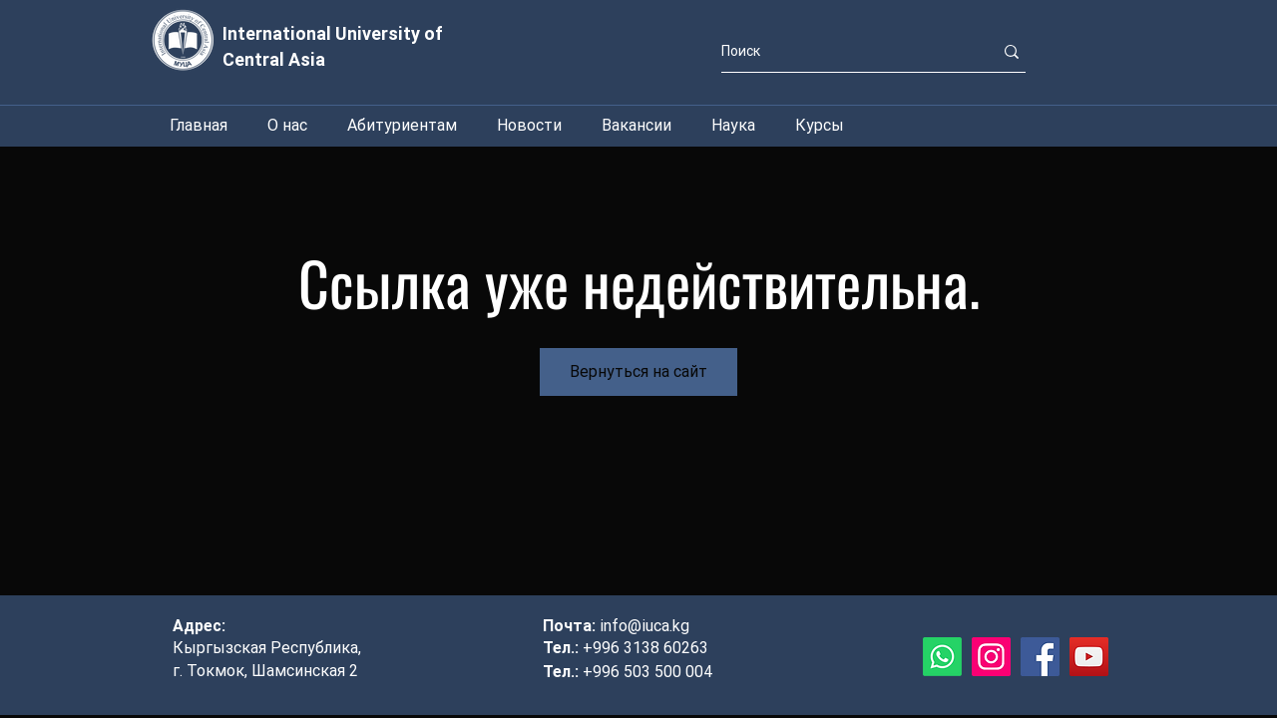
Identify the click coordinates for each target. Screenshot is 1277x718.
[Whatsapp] (942, 656)
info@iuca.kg (644, 625)
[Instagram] (991, 656)
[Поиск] (842, 51)
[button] (733, 125)
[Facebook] (1040, 656)
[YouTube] (1088, 656)
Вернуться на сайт (638, 371)
